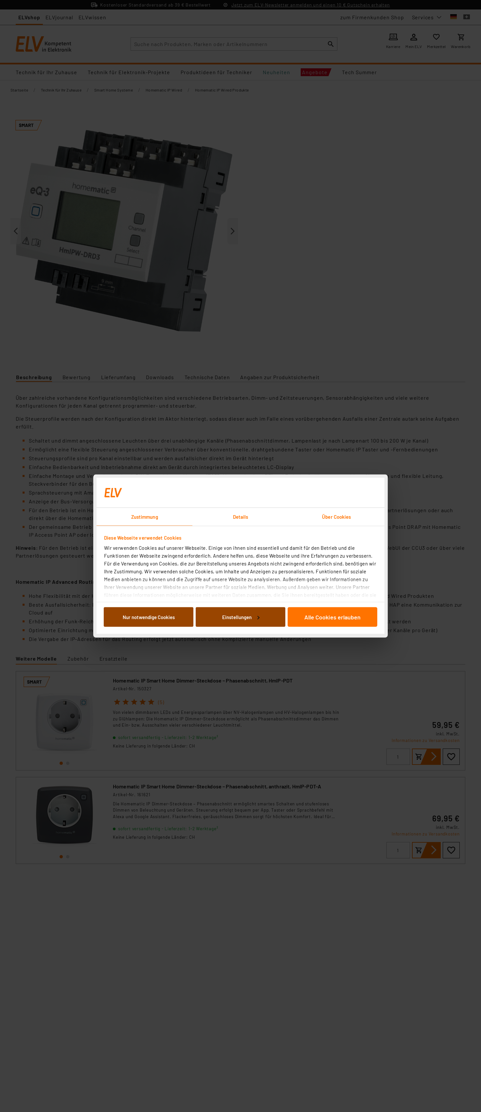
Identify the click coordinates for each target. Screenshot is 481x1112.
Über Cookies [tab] (336, 517)
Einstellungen (240, 617)
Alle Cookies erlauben (332, 616)
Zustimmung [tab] (144, 517)
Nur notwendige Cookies (149, 617)
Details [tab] (240, 517)
